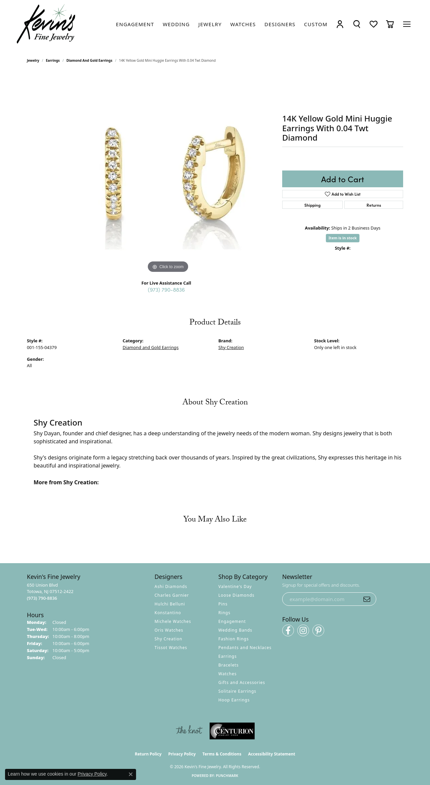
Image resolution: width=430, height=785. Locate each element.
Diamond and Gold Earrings (90, 60)
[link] (135, 24)
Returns (374, 205)
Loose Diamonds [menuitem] (236, 595)
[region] (168, 174)
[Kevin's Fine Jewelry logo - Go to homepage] (46, 24)
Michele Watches (173, 621)
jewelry (33, 60)
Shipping (312, 205)
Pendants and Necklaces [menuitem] (244, 647)
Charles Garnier (172, 595)
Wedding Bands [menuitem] (235, 630)
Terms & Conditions (222, 754)
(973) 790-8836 (166, 289)
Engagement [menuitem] (232, 621)
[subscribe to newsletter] (367, 599)
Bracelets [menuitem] (228, 665)
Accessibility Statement (271, 754)
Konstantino (168, 613)
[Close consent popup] (131, 774)
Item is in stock (343, 237)
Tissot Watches (171, 647)
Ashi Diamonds (171, 586)
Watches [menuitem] (227, 674)
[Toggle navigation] (406, 24)
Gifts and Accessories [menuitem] (241, 682)
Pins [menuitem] (222, 604)
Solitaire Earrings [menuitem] (237, 691)
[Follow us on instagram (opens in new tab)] (303, 630)
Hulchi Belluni (170, 604)
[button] (340, 24)
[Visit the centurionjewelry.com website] (232, 731)
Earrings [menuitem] (227, 656)
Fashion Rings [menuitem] (233, 639)
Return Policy (148, 754)
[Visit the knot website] (189, 731)
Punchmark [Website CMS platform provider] (227, 775)
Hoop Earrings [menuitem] (234, 700)
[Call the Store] (42, 598)
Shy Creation (231, 347)
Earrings (53, 60)
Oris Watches (169, 630)
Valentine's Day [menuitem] (235, 586)
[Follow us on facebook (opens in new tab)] (288, 630)
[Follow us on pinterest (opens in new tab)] (318, 630)
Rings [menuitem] (224, 613)
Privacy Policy (182, 754)
